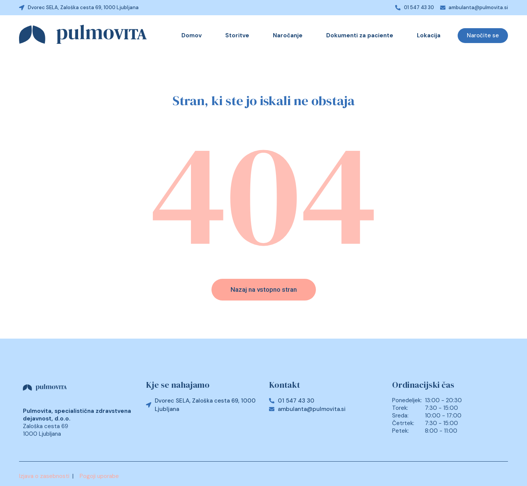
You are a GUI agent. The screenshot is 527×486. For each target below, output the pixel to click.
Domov (191, 35)
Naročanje (288, 35)
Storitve (237, 35)
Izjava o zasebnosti (44, 476)
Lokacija (429, 35)
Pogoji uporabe (99, 476)
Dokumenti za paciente (359, 35)
